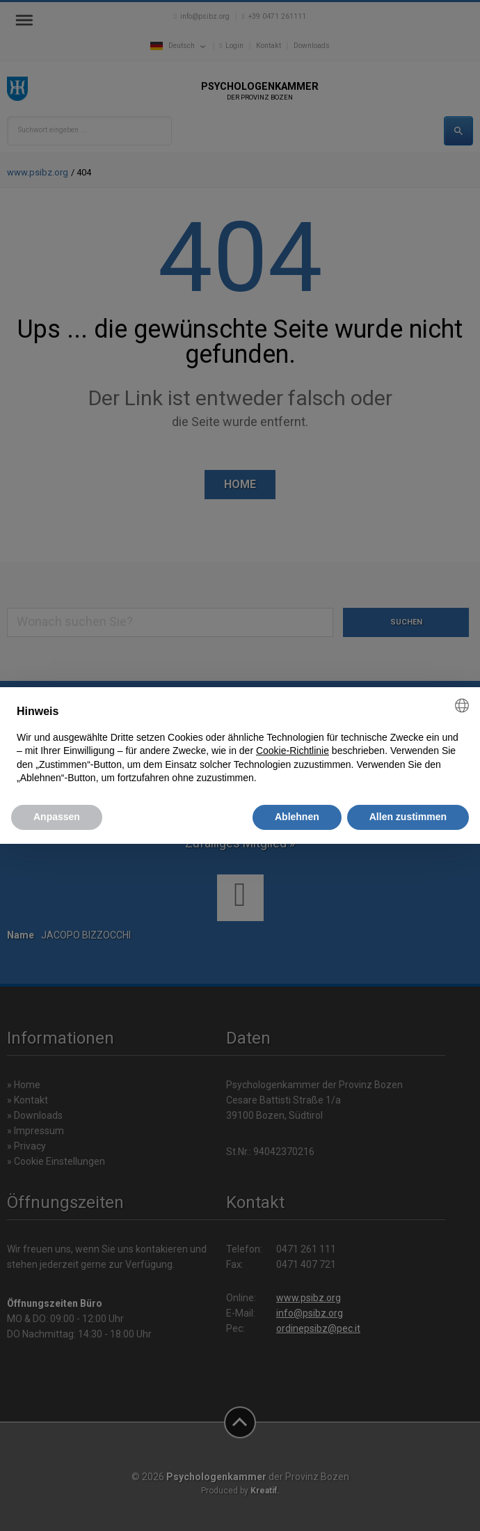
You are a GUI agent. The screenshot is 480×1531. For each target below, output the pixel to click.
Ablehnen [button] (297, 816)
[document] (240, 744)
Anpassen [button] (56, 816)
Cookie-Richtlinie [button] (292, 750)
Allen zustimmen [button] (408, 816)
